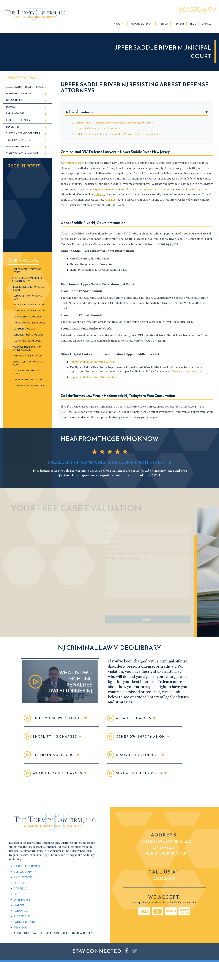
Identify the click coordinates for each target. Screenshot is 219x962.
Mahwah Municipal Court (28, 340)
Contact (207, 23)
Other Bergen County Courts (30, 385)
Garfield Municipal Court (28, 316)
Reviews (179, 23)
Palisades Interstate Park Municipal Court (26, 348)
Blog (193, 23)
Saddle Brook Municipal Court (27, 372)
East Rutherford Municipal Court (28, 288)
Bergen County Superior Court (27, 271)
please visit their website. (186, 371)
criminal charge (73, 163)
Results (164, 23)
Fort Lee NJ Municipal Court (29, 310)
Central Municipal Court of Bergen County (28, 280)
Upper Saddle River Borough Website (92, 362)
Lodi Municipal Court (26, 328)
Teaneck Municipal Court (28, 379)
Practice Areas (141, 23)
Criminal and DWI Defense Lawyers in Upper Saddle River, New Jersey (114, 122)
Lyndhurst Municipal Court (29, 334)
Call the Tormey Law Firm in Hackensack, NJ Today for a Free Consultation (117, 134)
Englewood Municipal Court (30, 304)
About (118, 23)
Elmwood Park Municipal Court (27, 297)
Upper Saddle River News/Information (93, 377)
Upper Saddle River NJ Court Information (98, 128)
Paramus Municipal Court (28, 355)
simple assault (130, 189)
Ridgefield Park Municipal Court (28, 363)
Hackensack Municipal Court (30, 322)
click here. (110, 199)
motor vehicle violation (156, 189)
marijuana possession (103, 189)
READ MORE (27, 239)
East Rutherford (27, 958)
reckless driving (191, 189)
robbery (99, 194)
